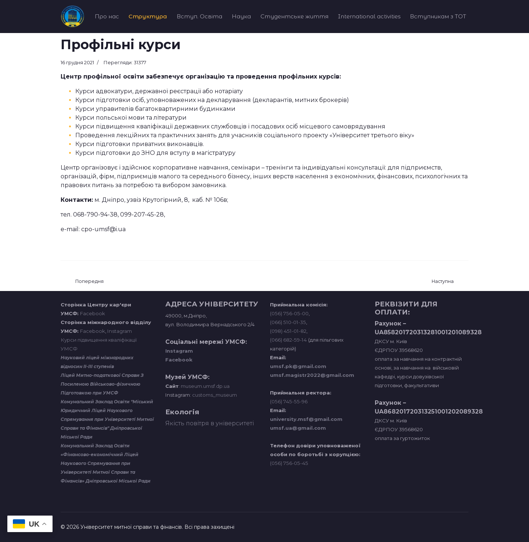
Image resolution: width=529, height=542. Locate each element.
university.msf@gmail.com (306, 419)
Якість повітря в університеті (209, 423)
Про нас (107, 16)
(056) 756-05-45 (289, 463)
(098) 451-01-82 (288, 331)
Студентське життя (294, 16)
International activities (369, 16)
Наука (241, 16)
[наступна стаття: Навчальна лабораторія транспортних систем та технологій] (442, 281)
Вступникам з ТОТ (438, 16)
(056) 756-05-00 (289, 313)
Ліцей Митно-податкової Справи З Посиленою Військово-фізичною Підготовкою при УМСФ (102, 384)
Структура (148, 16)
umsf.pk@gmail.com (298, 366)
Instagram (119, 331)
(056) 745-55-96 (288, 401)
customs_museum (214, 395)
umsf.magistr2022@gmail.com (312, 375)
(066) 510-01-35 (288, 322)
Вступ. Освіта (199, 16)
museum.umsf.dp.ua (205, 386)
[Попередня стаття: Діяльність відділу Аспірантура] (89, 281)
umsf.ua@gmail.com (298, 428)
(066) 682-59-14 (288, 340)
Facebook (92, 313)
